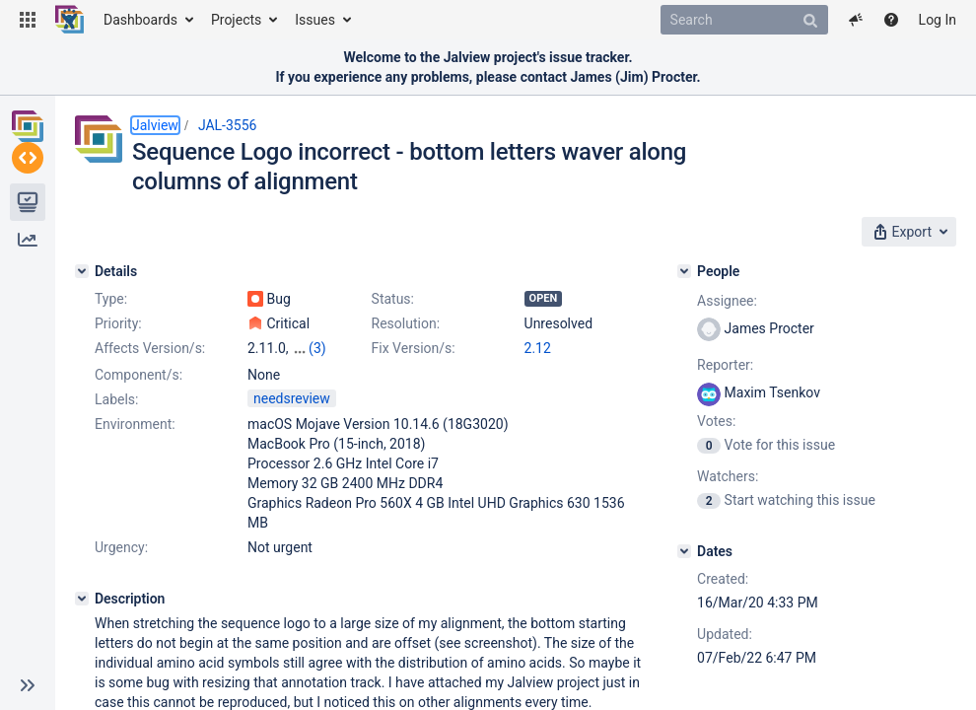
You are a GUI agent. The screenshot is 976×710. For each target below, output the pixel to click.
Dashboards (140, 20)
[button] (27, 19)
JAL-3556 (227, 125)
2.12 (537, 348)
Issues (315, 20)
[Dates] (684, 551)
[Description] (82, 598)
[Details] (82, 271)
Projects (236, 20)
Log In (937, 20)
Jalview (155, 125)
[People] (684, 271)
